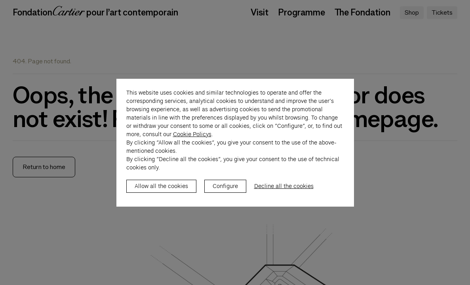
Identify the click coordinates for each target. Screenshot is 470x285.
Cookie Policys (192, 142)
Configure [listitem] (225, 194)
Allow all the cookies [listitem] (161, 194)
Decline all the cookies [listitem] (284, 194)
